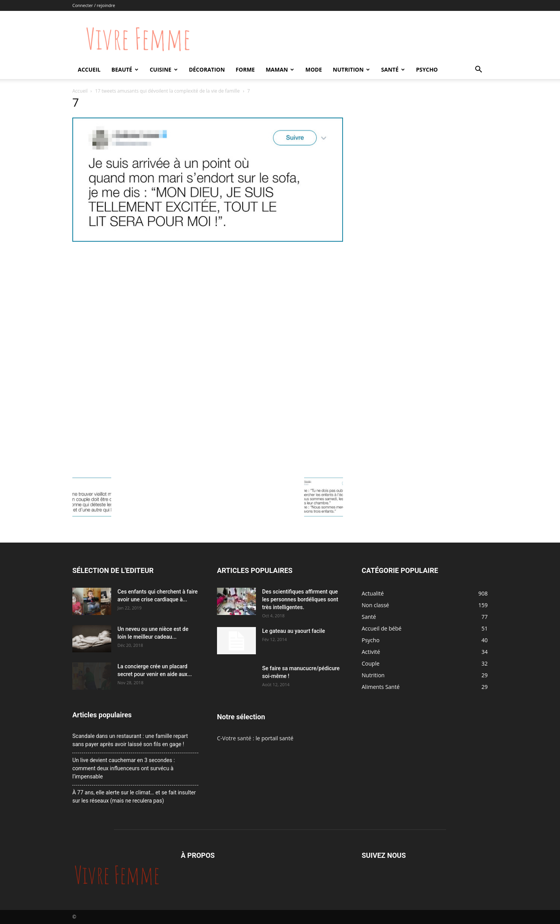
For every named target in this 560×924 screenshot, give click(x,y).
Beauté (124, 69)
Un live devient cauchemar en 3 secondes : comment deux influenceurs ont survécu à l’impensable (123, 768)
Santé (393, 69)
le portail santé (274, 738)
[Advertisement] (207, 302)
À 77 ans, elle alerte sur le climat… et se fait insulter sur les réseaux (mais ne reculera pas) (134, 796)
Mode (313, 69)
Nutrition (351, 69)
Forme (245, 69)
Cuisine (164, 69)
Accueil (89, 69)
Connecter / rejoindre (93, 5)
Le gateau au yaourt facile (293, 631)
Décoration (207, 69)
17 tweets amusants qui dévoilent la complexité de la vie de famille (167, 91)
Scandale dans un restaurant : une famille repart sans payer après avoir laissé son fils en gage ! (130, 740)
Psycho (427, 69)
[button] (478, 70)
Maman (280, 69)
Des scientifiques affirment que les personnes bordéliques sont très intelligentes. (300, 599)
